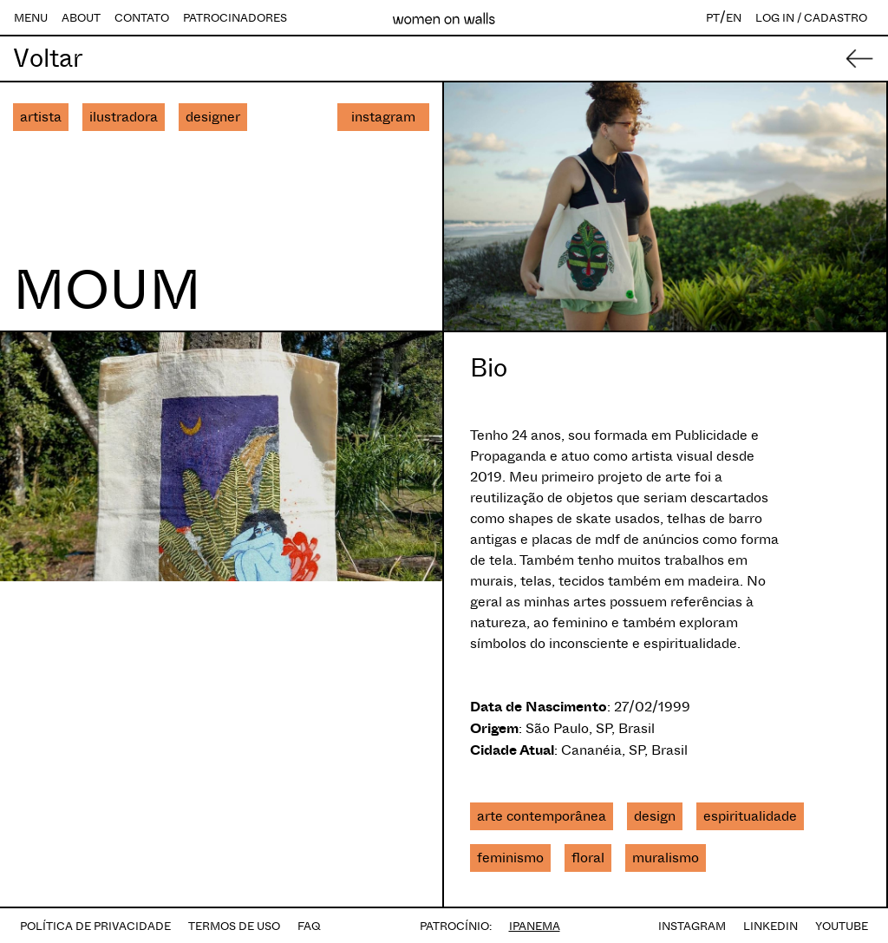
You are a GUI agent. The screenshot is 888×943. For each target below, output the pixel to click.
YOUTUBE (841, 926)
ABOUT (81, 17)
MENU (31, 17)
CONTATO (141, 17)
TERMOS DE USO (234, 926)
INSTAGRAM (692, 926)
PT (713, 17)
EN (733, 17)
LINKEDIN (770, 926)
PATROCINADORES (235, 17)
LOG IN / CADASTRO (811, 17)
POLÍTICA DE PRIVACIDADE (95, 926)
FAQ (309, 926)
